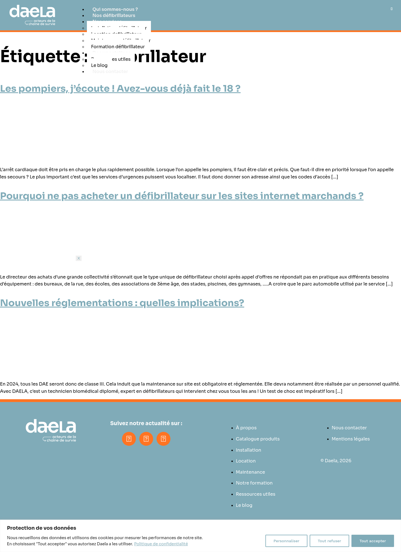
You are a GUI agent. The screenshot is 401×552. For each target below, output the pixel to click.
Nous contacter (110, 71)
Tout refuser (329, 541)
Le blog (99, 65)
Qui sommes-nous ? (115, 9)
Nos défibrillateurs (113, 15)
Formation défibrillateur (118, 47)
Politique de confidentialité (161, 543)
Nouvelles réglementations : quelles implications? (122, 303)
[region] (200, 536)
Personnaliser (286, 541)
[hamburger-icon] (391, 8)
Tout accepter (373, 541)
